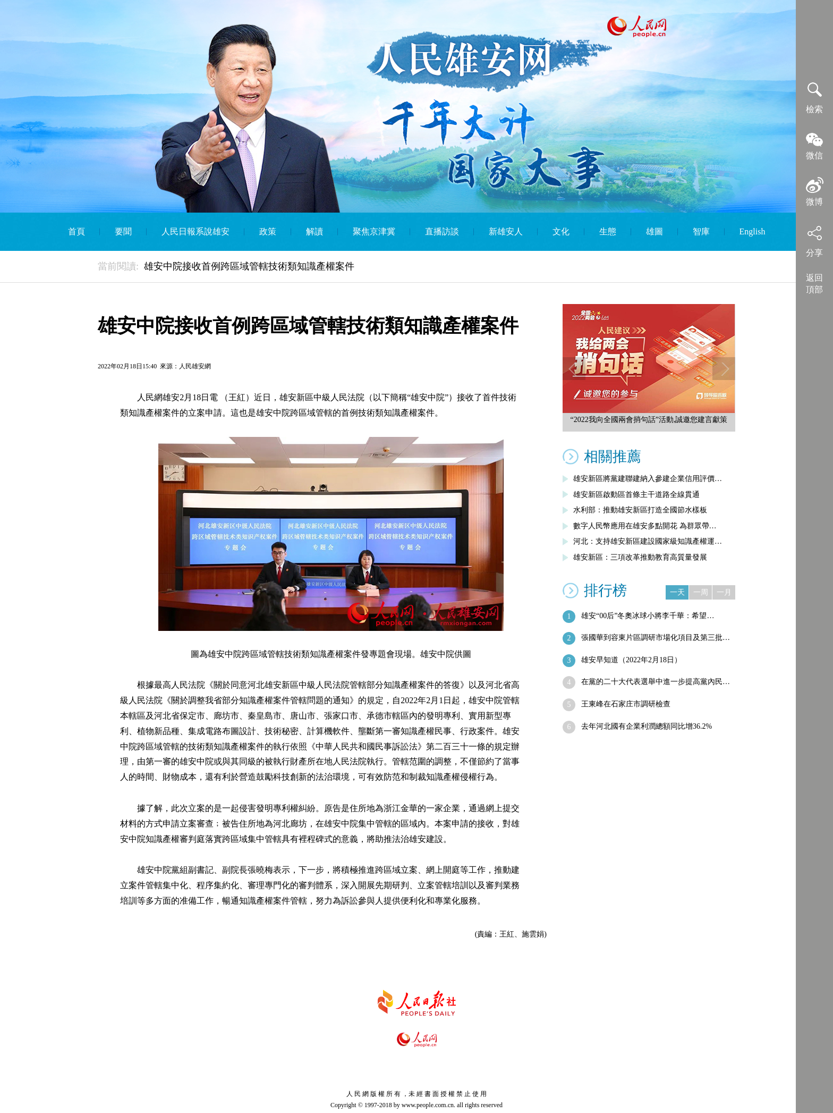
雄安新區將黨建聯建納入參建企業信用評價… (647, 479)
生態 (607, 231)
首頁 (76, 231)
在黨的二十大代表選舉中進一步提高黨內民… (655, 682)
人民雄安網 (195, 366)
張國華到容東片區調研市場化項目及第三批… (655, 638)
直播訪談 (442, 231)
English (753, 231)
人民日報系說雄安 (196, 231)
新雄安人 (506, 231)
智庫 (701, 231)
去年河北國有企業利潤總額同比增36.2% (646, 726)
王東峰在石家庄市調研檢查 (625, 704)
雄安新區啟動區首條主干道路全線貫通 (636, 495)
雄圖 (654, 231)
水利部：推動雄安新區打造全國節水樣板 (640, 510)
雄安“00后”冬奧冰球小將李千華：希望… (647, 616)
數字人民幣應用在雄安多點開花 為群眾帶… (645, 526)
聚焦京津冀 (374, 231)
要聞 (123, 231)
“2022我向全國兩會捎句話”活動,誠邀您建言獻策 (649, 420)
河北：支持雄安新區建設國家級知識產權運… (647, 541)
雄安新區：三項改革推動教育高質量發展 (640, 557)
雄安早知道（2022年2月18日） (631, 660)
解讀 (314, 231)
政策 (267, 231)
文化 (561, 231)
